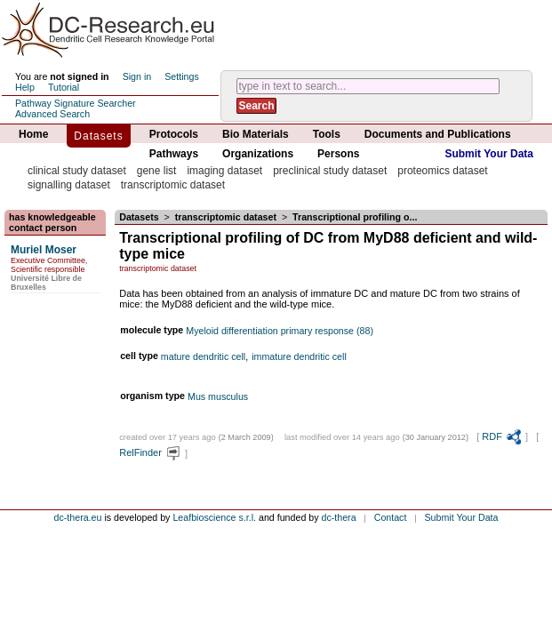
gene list (157, 170)
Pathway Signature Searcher (75, 103)
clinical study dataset (77, 170)
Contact (390, 517)
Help (25, 87)
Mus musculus (218, 396)
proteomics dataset (442, 170)
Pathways (173, 154)
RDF (502, 436)
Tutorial (63, 87)
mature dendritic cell (203, 356)
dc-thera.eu (78, 517)
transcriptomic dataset (173, 185)
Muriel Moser (43, 250)
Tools (326, 134)
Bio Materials (255, 134)
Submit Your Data (488, 154)
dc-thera (339, 517)
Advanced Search (52, 113)
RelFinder (150, 452)
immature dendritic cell (299, 356)
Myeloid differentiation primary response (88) (279, 330)
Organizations (257, 154)
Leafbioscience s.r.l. (214, 517)
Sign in (137, 76)
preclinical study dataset (330, 170)
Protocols (173, 134)
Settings (181, 76)
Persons (338, 154)
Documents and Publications (437, 134)
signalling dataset (69, 185)
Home (33, 134)
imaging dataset (224, 170)
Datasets (98, 136)
